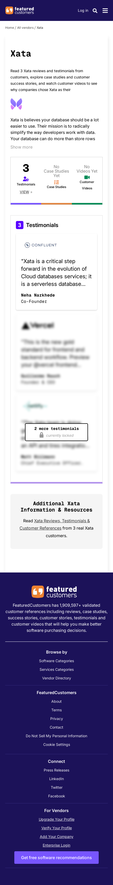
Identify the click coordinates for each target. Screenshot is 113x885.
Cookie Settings (56, 744)
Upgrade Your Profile (56, 819)
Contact (56, 727)
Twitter (56, 787)
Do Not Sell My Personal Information (56, 736)
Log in (83, 10)
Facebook (56, 796)
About (56, 701)
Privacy (56, 718)
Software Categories (56, 661)
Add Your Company (56, 836)
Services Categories (57, 669)
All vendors (25, 28)
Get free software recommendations (56, 857)
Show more (21, 147)
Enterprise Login (56, 845)
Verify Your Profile (56, 828)
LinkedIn (56, 778)
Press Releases (56, 770)
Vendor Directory (56, 678)
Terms (56, 710)
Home (9, 28)
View (24, 192)
